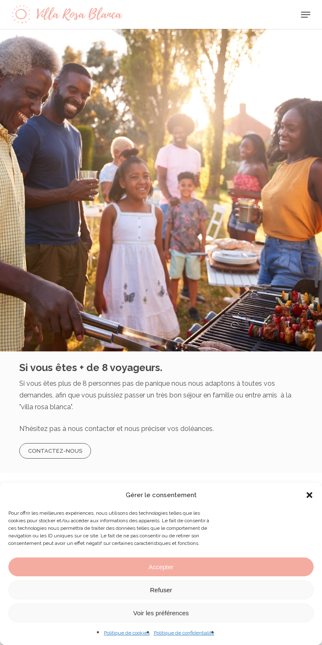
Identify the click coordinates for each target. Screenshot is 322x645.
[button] (309, 495)
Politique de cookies (127, 633)
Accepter (160, 566)
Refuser (161, 589)
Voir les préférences (161, 613)
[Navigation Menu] (305, 14)
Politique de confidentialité (184, 633)
